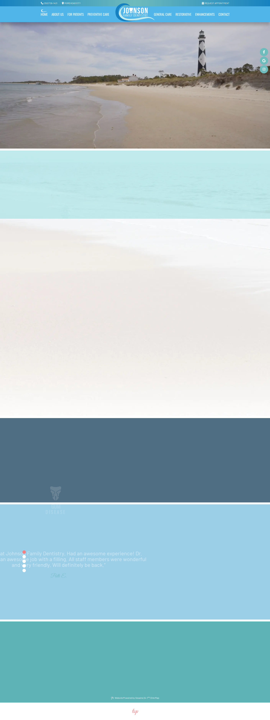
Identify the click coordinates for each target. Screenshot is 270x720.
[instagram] (264, 69)
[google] (264, 61)
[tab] (24, 552)
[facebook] (264, 52)
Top (135, 711)
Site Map (155, 697)
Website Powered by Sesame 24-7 (130, 697)
